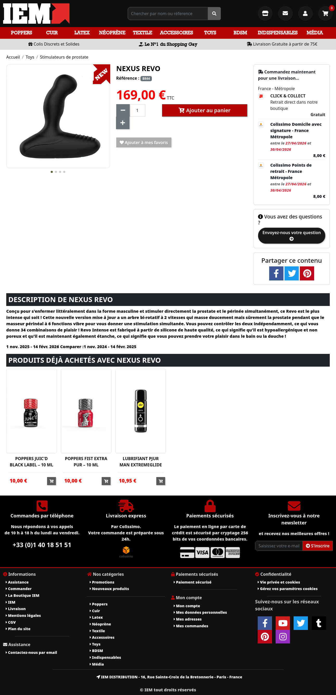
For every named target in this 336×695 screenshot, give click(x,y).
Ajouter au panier (204, 110)
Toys (210, 32)
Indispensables (278, 32)
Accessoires (176, 32)
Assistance (17, 582)
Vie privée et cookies (279, 582)
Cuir (51, 32)
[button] (52, 172)
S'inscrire (317, 546)
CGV (11, 622)
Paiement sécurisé (192, 582)
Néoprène (112, 32)
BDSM (240, 32)
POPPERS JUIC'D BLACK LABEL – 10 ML (31, 462)
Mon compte (187, 605)
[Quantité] (137, 110)
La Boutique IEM (22, 595)
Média (315, 32)
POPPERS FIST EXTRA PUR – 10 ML (86, 462)
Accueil (13, 57)
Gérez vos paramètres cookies (288, 588)
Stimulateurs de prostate (64, 57)
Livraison (16, 608)
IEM (10, 602)
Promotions (102, 582)
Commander (19, 588)
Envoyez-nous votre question (291, 235)
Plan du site (18, 628)
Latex (81, 32)
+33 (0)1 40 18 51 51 (42, 544)
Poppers (21, 32)
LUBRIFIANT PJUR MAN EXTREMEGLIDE (140, 462)
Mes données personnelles (200, 612)
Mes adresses (188, 619)
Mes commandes (191, 625)
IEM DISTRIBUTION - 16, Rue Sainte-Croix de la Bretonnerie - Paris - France (169, 676)
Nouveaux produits (109, 588)
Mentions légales (23, 615)
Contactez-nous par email (31, 652)
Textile (142, 32)
